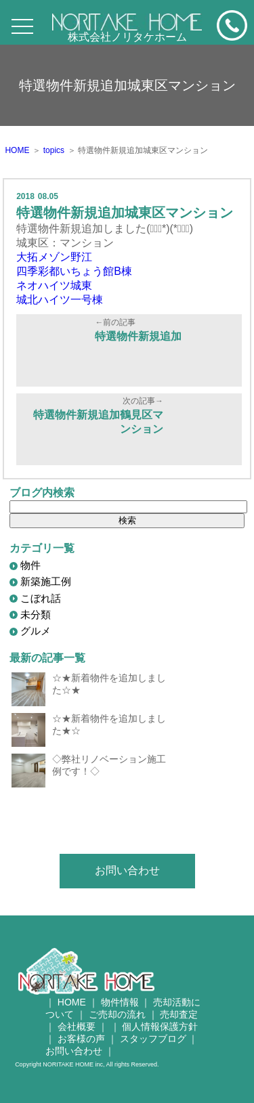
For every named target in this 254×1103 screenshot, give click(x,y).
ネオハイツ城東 (54, 285)
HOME (72, 1002)
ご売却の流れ (117, 1014)
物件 (30, 565)
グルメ (35, 630)
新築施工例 (45, 581)
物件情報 (120, 1002)
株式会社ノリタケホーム (127, 37)
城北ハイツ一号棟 (59, 299)
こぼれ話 (40, 598)
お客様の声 (81, 1038)
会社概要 (77, 1026)
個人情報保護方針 (160, 1026)
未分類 (35, 614)
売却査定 (179, 1014)
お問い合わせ (127, 870)
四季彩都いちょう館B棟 (74, 271)
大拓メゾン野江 (54, 257)
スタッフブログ (153, 1038)
